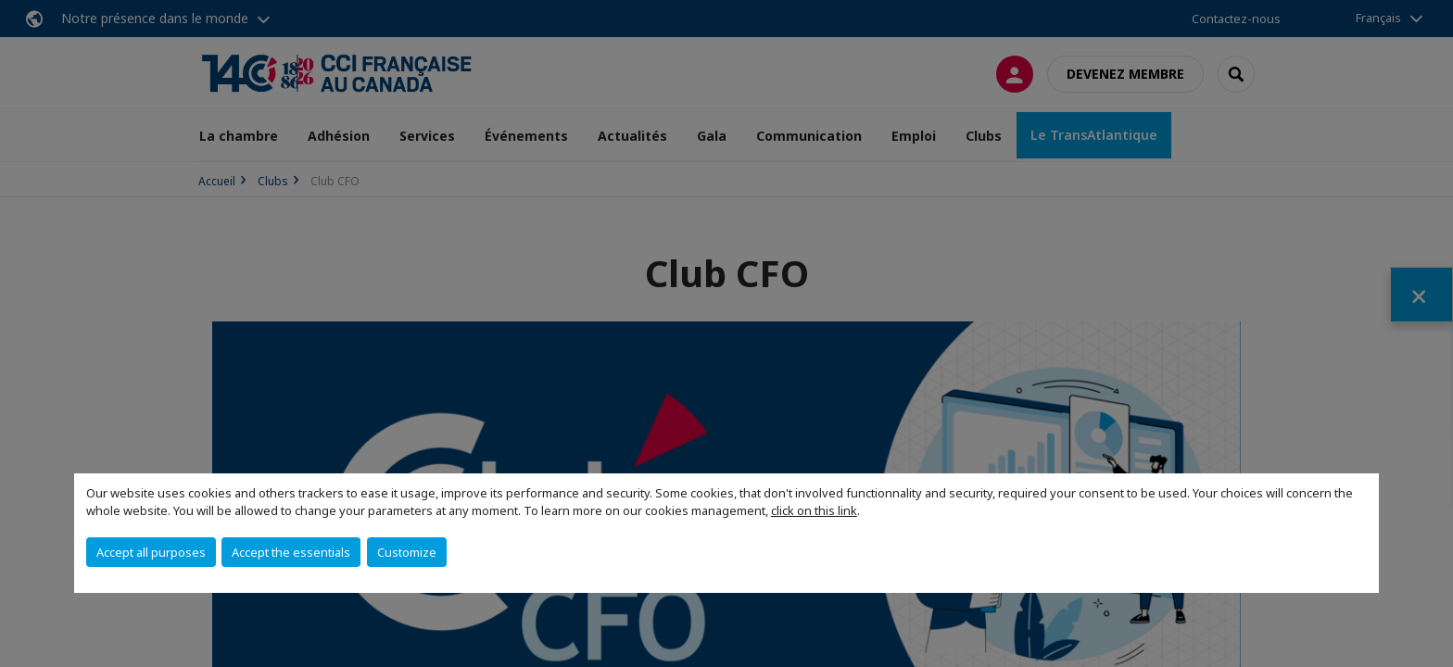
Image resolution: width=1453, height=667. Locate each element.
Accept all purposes (151, 552)
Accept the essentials (291, 552)
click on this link (814, 510)
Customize (406, 552)
